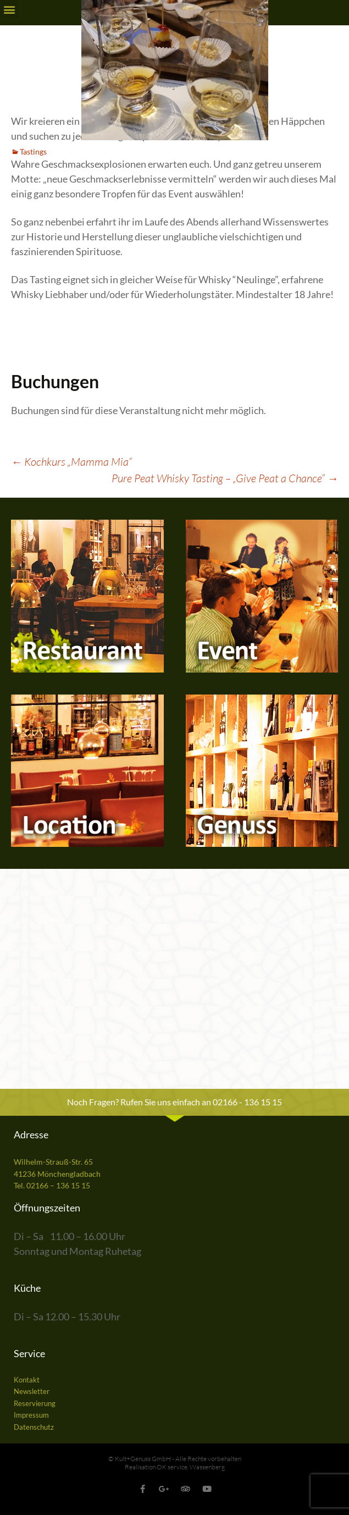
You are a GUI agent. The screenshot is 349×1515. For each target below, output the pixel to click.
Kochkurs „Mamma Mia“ (71, 462)
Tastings (33, 151)
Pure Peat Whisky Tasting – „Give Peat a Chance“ (225, 478)
